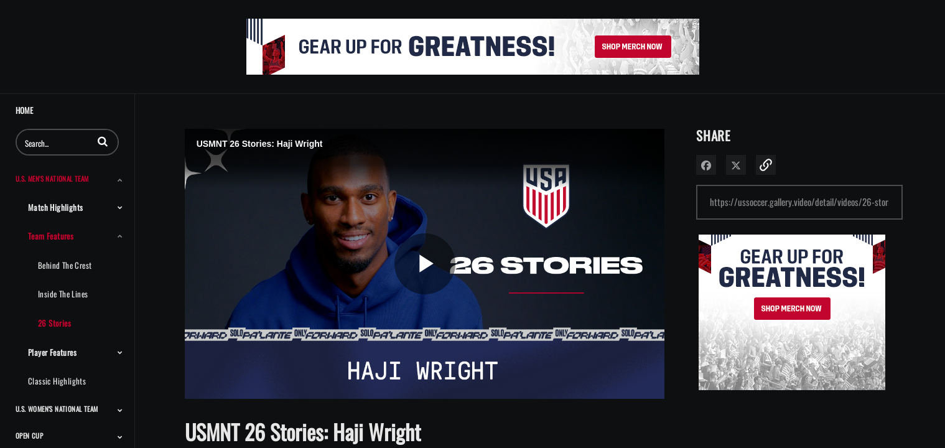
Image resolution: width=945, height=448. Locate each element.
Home (24, 110)
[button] (102, 141)
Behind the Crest (64, 265)
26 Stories (54, 323)
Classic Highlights (57, 381)
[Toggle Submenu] (120, 180)
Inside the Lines (63, 293)
